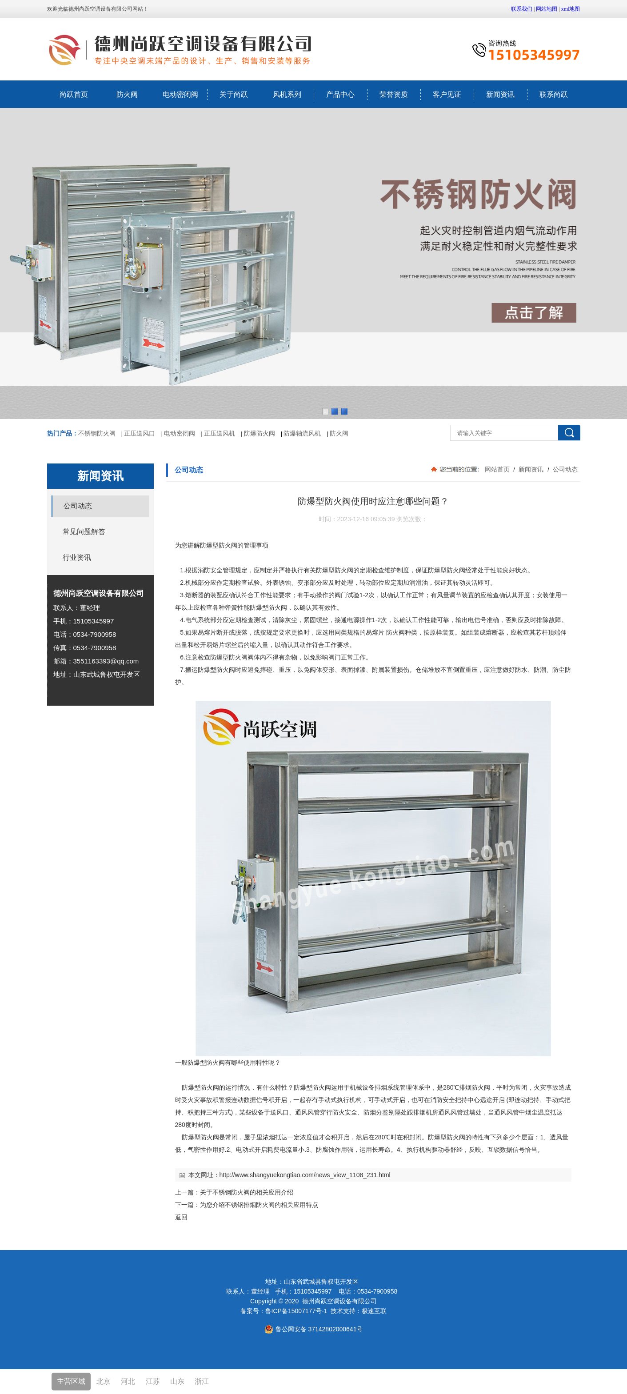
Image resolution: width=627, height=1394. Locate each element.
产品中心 (340, 94)
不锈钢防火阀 (97, 433)
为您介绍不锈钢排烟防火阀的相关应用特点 (259, 1204)
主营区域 (71, 1381)
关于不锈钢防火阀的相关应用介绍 (246, 1192)
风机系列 (287, 94)
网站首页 (497, 469)
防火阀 (127, 94)
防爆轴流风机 (302, 433)
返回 (181, 1217)
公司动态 (564, 469)
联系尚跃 (553, 94)
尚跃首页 (74, 94)
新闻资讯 (500, 94)
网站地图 (546, 9)
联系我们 (521, 9)
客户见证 (447, 94)
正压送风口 (139, 433)
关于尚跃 (234, 94)
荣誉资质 (393, 94)
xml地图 (570, 9)
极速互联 (374, 1310)
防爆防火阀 (259, 433)
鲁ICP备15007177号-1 (296, 1310)
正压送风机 (219, 433)
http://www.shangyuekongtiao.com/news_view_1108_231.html (305, 1174)
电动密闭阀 (180, 94)
